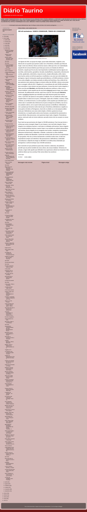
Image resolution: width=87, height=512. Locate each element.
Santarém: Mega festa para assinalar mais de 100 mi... (9, 244)
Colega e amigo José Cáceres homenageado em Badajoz (9, 293)
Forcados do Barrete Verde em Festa (9, 266)
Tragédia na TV (8, 349)
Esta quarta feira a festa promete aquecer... (8, 277)
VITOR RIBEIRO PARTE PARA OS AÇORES (9, 225)
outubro (7, 487)
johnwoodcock (48, 506)
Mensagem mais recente (25, 162)
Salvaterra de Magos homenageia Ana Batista (9, 51)
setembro (7, 485)
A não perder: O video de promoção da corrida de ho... (9, 232)
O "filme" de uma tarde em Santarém (9, 113)
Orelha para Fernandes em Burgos (9, 365)
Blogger (60, 506)
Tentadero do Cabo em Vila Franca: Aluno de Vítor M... (9, 436)
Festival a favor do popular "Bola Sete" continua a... (9, 453)
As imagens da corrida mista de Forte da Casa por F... (9, 131)
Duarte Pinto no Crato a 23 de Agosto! (10, 410)
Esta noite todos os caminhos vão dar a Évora (9, 459)
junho (6, 48)
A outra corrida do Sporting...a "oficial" (9, 467)
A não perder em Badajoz (8, 80)
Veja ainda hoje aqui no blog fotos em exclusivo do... (10, 308)
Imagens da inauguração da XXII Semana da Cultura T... (9, 357)
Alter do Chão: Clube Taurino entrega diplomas (9, 240)
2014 (5, 496)
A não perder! (7, 68)
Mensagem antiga (64, 162)
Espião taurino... (8, 247)
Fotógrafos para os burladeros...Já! (9, 271)
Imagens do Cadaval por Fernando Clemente (9, 257)
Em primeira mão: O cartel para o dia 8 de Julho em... (10, 139)
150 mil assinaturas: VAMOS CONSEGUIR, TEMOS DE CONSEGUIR (41, 31)
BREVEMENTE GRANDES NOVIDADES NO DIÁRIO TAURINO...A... (9, 427)
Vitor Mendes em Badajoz (8, 211)
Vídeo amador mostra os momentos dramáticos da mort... (10, 442)
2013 (5, 495)
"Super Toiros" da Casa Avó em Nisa (9, 190)
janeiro (6, 39)
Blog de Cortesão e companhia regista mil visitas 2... (9, 372)
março (6, 43)
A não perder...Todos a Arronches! (9, 285)
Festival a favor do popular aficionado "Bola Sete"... (9, 389)
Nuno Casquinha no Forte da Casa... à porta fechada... (9, 474)
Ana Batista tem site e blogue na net (9, 220)
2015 (5, 498)
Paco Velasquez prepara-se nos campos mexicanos (9, 402)
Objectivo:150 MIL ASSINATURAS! (9, 149)
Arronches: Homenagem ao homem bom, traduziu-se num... (9, 313)
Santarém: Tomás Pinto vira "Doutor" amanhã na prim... (10, 92)
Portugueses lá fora (9, 123)
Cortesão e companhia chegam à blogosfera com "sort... (10, 298)
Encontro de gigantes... (9, 316)
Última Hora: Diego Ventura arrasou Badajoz (9, 376)
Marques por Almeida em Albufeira (9, 200)
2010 (5, 36)
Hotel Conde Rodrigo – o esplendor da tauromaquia (9, 432)
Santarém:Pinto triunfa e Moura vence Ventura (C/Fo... (9, 109)
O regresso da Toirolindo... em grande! (8, 393)
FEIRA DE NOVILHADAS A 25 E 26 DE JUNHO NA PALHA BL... (9, 157)
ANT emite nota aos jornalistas (9, 274)
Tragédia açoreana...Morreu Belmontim (9, 341)
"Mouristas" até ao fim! (9, 106)
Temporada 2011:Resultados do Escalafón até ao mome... (9, 206)
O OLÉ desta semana (9, 160)
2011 (5, 38)
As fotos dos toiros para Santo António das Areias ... (10, 470)
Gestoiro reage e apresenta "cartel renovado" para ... (9, 58)
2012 (5, 493)
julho (6, 481)
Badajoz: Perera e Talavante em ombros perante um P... (9, 346)
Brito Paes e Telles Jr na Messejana (9, 322)
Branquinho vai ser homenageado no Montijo (9, 333)
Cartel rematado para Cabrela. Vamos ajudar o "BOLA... (9, 305)
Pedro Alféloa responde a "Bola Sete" (10, 439)
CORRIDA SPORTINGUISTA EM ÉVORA (9, 463)
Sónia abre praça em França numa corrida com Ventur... (10, 196)
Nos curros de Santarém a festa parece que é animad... (9, 100)
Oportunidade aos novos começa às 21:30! (9, 417)
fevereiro (7, 41)
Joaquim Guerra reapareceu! (8, 55)
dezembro (7, 491)
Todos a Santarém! (9, 70)
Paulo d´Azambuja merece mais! (8, 183)
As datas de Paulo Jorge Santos (8, 287)
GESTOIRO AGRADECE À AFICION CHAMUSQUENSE (9, 88)
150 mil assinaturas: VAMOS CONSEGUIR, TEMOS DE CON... (9, 179)
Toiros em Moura (8, 445)
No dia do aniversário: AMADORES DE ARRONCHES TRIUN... (9, 174)
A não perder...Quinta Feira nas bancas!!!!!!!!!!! (9, 186)
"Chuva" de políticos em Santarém (9, 104)
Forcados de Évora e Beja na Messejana (9, 153)
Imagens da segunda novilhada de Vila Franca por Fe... (9, 380)
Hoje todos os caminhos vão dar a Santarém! (9, 337)
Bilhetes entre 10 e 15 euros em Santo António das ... (9, 406)
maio (6, 47)
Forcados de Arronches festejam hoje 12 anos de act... (9, 126)
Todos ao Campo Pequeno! (8, 163)
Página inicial (45, 162)
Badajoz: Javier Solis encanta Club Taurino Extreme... (9, 413)
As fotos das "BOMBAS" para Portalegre (9, 478)
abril (6, 45)
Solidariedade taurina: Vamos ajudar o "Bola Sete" (9, 135)
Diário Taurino (23, 10)
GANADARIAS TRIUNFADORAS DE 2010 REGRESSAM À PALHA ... (9, 328)
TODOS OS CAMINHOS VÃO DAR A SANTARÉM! (9, 83)
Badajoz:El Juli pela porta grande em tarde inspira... (9, 368)
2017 (5, 500)
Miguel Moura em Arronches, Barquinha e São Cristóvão (9, 168)
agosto (6, 483)
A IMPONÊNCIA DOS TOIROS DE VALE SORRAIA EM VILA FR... (9, 449)
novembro (7, 489)
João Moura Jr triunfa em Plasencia (9, 96)
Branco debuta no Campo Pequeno (9, 193)
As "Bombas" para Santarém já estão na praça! (9, 352)
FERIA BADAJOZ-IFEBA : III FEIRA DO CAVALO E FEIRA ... (9, 117)
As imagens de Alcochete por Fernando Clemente (9, 253)
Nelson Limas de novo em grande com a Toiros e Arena (9, 146)
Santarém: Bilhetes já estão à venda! (9, 202)
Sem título (7, 61)
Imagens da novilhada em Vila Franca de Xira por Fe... (9, 361)
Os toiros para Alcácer (9, 262)
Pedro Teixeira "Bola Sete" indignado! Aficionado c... (9, 421)
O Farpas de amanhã (9, 280)
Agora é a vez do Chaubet (8, 301)
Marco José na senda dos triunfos (9, 142)
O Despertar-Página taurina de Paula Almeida (9, 66)
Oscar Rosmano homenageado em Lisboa (9, 384)
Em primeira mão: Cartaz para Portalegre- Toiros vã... (9, 398)
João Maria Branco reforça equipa (9, 121)
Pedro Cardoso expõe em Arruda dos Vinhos (9, 236)
